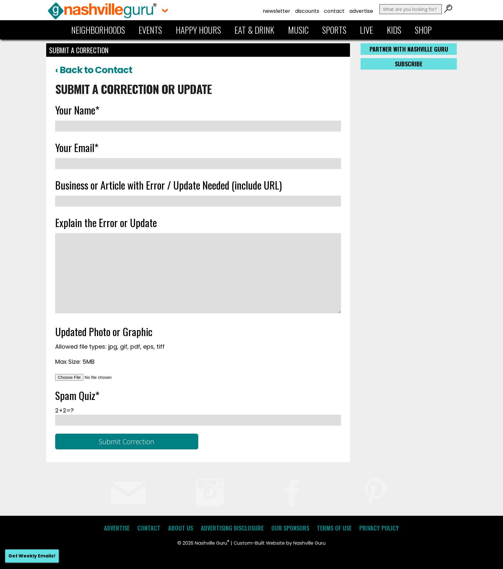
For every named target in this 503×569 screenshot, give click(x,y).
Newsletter (276, 11)
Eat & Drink (254, 29)
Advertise (361, 11)
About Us (180, 528)
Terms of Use (334, 528)
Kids (394, 29)
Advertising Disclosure (232, 528)
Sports (334, 29)
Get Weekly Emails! (31, 556)
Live (366, 29)
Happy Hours (198, 29)
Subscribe (408, 64)
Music (298, 29)
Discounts (307, 11)
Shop (423, 29)
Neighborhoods (98, 29)
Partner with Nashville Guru (409, 49)
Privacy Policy (379, 528)
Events (150, 29)
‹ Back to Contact (93, 70)
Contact (334, 11)
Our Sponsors (290, 528)
